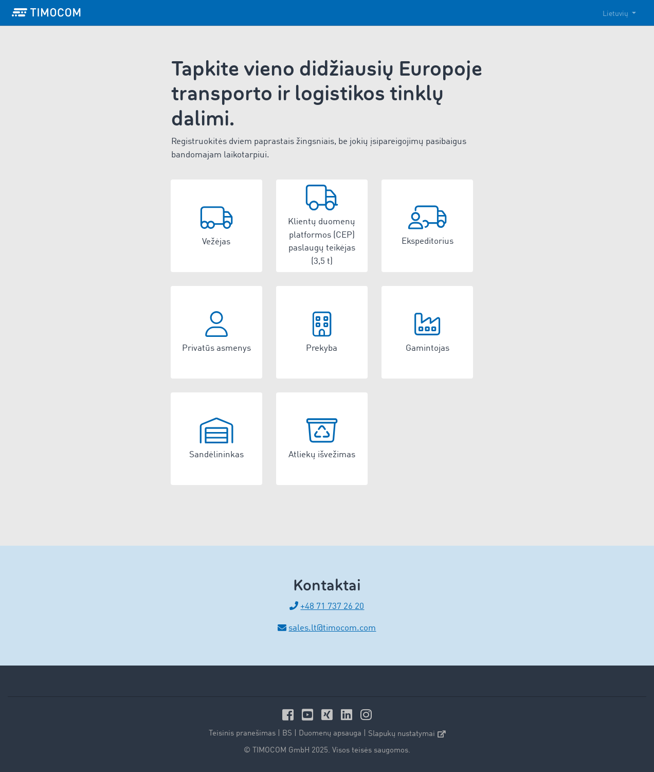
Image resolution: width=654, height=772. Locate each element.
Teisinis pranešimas (242, 734)
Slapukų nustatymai (407, 734)
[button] (216, 225)
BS (287, 734)
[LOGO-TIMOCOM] (46, 13)
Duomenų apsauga (330, 734)
